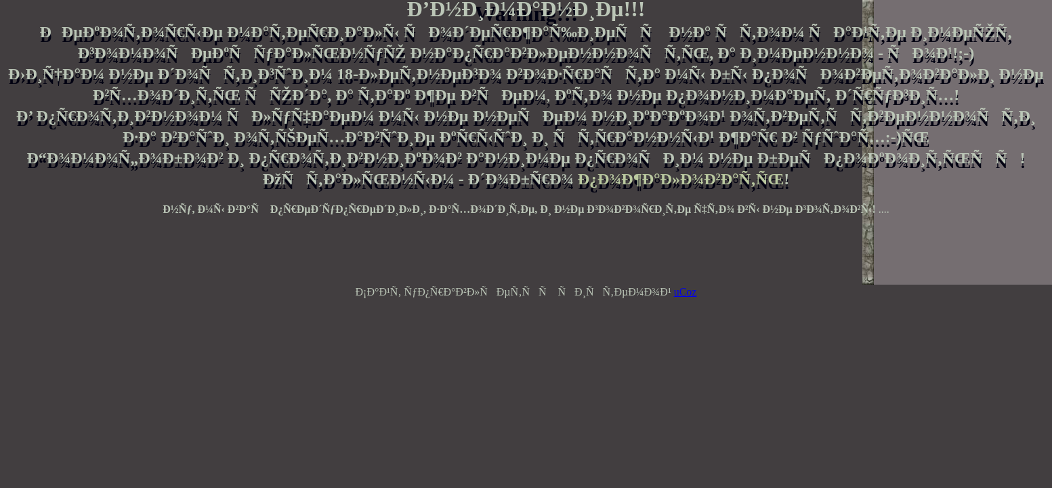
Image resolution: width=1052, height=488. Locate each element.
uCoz (685, 292)
